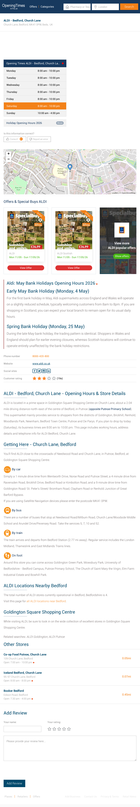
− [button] (8, 159)
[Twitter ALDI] (39, 371)
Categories (47, 6)
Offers (33, 6)
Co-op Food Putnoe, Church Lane (25, 654)
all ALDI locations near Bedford (46, 601)
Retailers (23, 796)
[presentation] (31, 773)
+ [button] (8, 154)
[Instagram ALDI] (44, 371)
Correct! (14, 139)
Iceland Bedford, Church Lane (23, 672)
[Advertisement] (70, 48)
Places (8, 796)
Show (60, 123)
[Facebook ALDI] (34, 371)
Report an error (38, 139)
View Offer (26, 267)
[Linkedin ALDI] (49, 371)
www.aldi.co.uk (41, 363)
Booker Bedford (14, 690)
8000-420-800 (40, 356)
